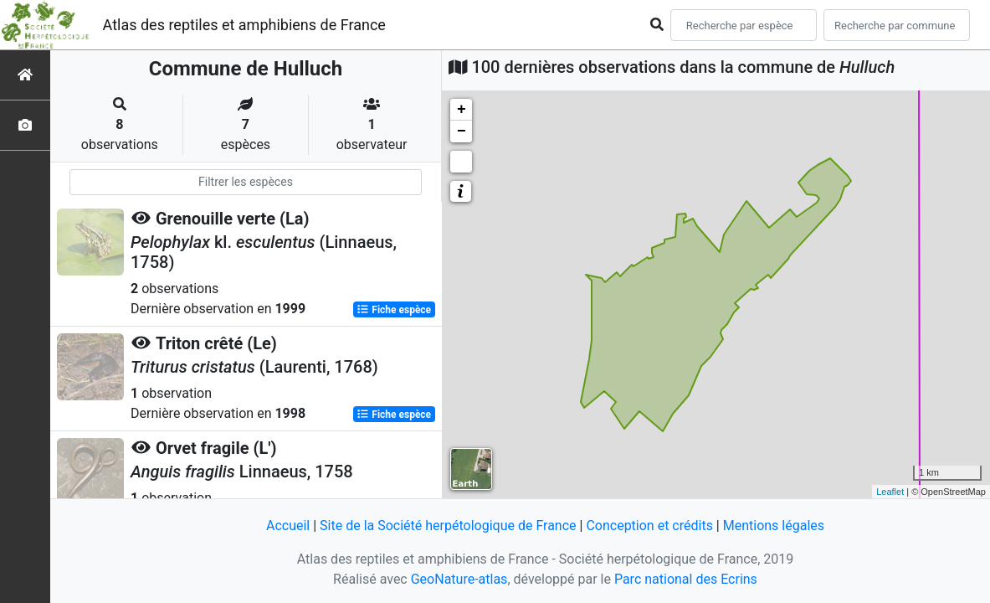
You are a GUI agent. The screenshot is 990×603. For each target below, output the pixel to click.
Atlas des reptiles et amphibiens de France (244, 25)
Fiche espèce (394, 310)
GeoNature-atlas (459, 579)
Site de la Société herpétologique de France (448, 525)
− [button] (461, 131)
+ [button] (461, 110)
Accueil (288, 525)
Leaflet (890, 492)
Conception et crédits (649, 525)
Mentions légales (773, 525)
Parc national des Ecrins (685, 579)
